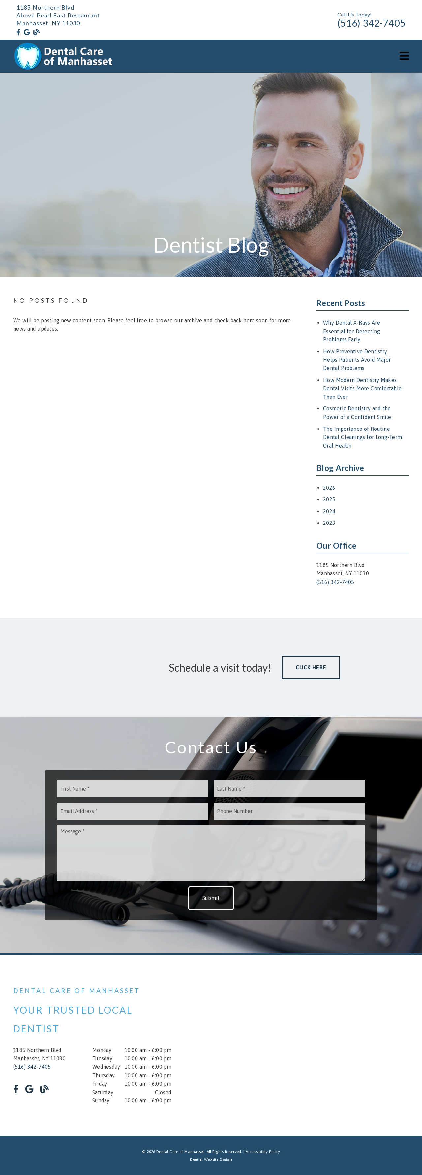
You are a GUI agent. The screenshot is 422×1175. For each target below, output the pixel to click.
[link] (18, 32)
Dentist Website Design (211, 1159)
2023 (329, 523)
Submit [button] (211, 898)
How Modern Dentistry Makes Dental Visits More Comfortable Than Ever (362, 388)
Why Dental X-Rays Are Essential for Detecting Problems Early (351, 331)
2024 (329, 511)
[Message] (211, 853)
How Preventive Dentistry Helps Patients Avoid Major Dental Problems (357, 359)
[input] (132, 788)
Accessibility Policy (263, 1151)
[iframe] (330, 1045)
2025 (329, 499)
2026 (329, 488)
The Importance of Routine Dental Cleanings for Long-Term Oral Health (362, 437)
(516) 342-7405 (371, 23)
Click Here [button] (311, 667)
